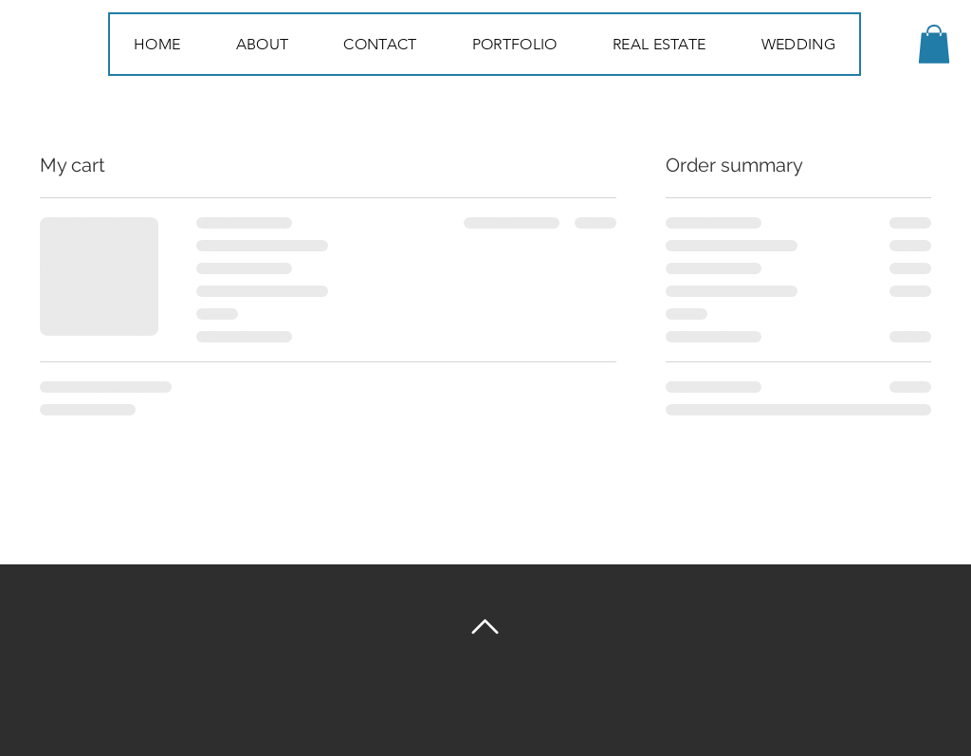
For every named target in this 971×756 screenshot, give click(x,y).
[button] (934, 44)
